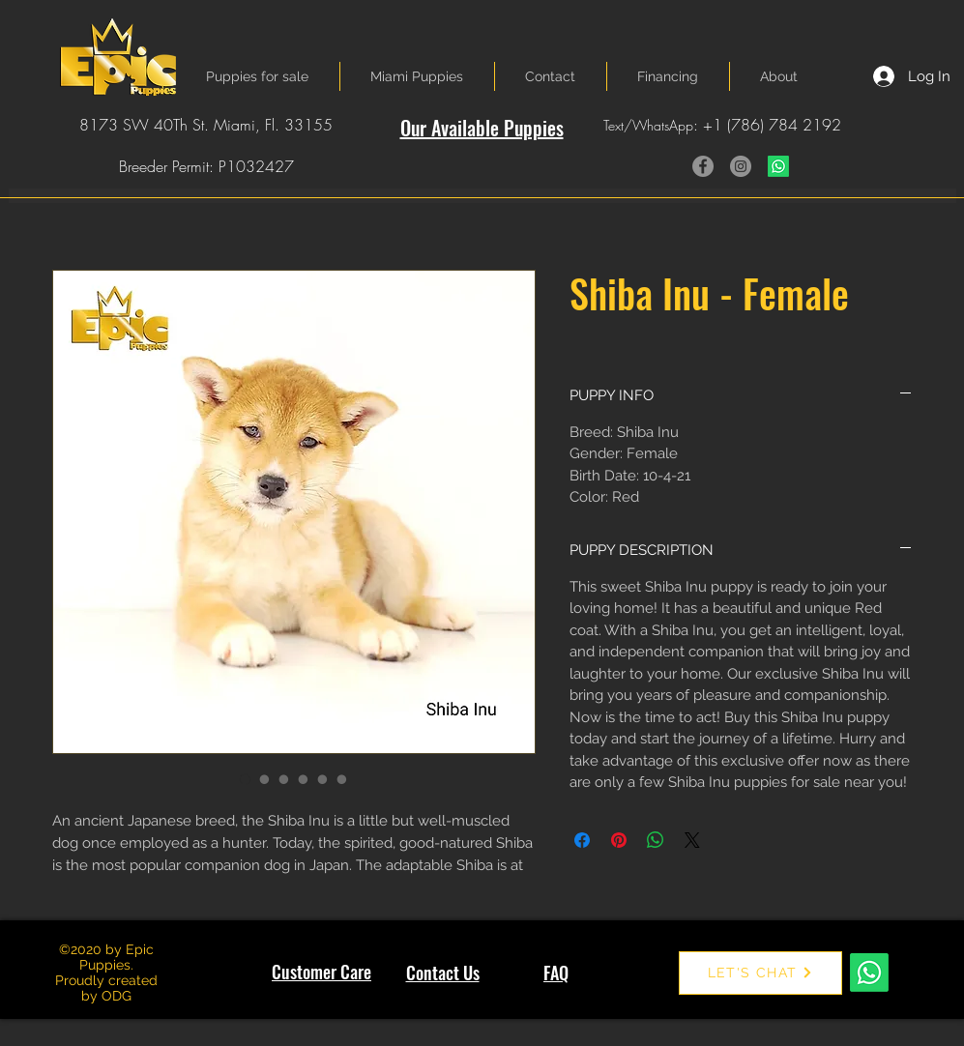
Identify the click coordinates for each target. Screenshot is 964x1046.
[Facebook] (703, 166)
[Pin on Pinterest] (618, 840)
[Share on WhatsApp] (655, 840)
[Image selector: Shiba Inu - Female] (245, 779)
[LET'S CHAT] (760, 973)
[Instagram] (740, 166)
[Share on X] (692, 840)
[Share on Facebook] (582, 840)
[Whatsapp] (778, 166)
